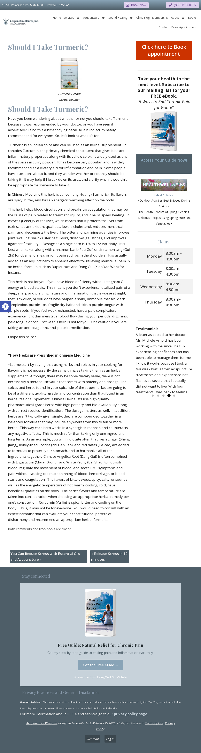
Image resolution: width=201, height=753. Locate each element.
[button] (5, 306)
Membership (160, 17)
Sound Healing (117, 17)
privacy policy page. (131, 714)
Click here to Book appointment (164, 50)
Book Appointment (183, 27)
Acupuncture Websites (41, 723)
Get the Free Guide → (100, 664)
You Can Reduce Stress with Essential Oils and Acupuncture (45, 556)
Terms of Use (154, 723)
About (175, 17)
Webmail (92, 739)
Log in (110, 739)
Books (192, 17)
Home (57, 17)
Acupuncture (91, 17)
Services (68, 17)
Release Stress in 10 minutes (109, 556)
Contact (164, 27)
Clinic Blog (143, 17)
